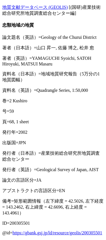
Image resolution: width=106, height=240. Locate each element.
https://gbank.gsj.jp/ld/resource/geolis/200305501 (57, 232)
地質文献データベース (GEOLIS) (35, 7)
